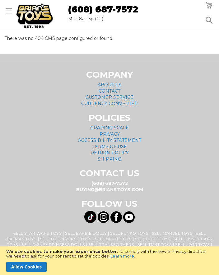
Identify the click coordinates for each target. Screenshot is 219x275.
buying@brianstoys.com (109, 189)
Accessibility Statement (109, 140)
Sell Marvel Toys (172, 233)
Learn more (122, 255)
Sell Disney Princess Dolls (53, 244)
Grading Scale (109, 128)
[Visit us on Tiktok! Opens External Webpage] (90, 217)
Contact (109, 91)
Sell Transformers (111, 244)
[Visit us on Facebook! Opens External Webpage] (116, 217)
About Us (109, 85)
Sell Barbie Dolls (86, 233)
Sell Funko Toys (129, 233)
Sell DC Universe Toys (66, 239)
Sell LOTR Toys (192, 244)
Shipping (109, 159)
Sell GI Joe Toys (113, 239)
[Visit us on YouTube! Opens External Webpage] (129, 217)
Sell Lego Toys (152, 239)
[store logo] (34, 16)
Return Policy (110, 153)
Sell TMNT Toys (154, 244)
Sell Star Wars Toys (37, 233)
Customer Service (109, 97)
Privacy (110, 134)
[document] (109, 260)
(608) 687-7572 (103, 9)
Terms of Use (109, 146)
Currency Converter (109, 103)
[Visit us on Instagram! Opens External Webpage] (103, 217)
